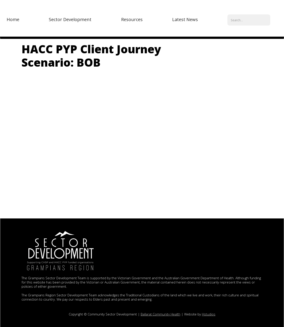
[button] (70, 19)
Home (13, 19)
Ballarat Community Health (160, 314)
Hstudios (208, 314)
